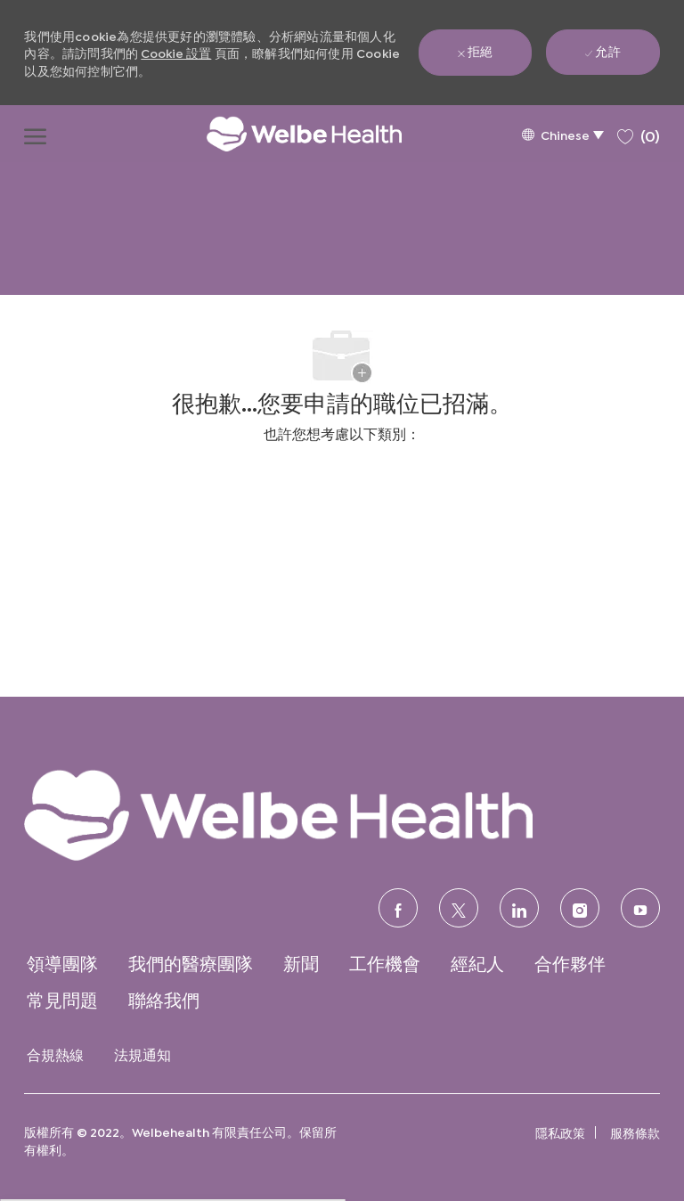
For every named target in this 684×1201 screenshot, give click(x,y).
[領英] (519, 907)
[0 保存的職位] (638, 133)
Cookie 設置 (176, 52)
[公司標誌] (286, 133)
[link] (341, 814)
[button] (562, 134)
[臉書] (398, 907)
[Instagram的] (579, 907)
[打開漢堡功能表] (35, 133)
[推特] (458, 907)
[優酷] (640, 907)
